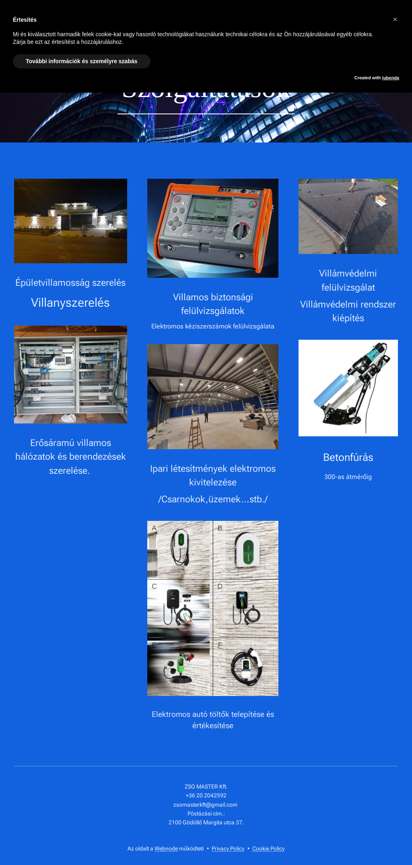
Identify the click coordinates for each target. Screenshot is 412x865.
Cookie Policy (268, 848)
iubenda (390, 77)
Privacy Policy (228, 848)
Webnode (166, 848)
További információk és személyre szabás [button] (82, 61)
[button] (395, 19)
